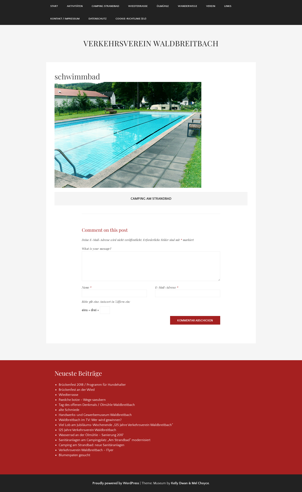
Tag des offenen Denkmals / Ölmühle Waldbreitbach (97, 405)
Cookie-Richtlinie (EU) (131, 18)
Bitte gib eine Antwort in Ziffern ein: (106, 302)
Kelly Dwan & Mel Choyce (190, 483)
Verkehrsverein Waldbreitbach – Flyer (86, 450)
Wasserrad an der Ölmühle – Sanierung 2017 (91, 435)
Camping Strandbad (105, 6)
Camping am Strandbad (151, 199)
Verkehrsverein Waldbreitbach (151, 43)
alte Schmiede (69, 410)
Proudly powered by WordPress (115, 483)
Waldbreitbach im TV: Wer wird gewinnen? (90, 420)
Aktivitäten (75, 6)
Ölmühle (163, 6)
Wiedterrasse (138, 6)
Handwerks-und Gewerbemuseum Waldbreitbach (95, 415)
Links (227, 6)
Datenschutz (98, 18)
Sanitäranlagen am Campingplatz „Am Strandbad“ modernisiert (104, 440)
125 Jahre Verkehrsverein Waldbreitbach (87, 430)
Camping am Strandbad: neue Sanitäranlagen (91, 445)
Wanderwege (187, 6)
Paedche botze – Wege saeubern (82, 400)
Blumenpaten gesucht (74, 455)
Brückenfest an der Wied (77, 390)
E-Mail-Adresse (166, 287)
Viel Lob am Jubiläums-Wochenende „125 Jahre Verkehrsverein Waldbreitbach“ (116, 425)
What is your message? (96, 249)
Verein (210, 6)
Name (87, 287)
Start (54, 6)
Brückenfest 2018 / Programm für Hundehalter (92, 385)
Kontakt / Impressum (64, 18)
